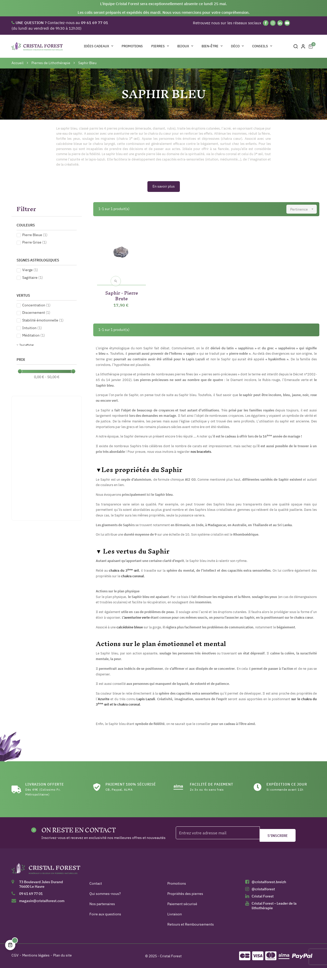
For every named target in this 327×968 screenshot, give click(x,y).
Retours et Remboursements (190, 924)
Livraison (174, 914)
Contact (95, 883)
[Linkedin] (280, 23)
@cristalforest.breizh (269, 882)
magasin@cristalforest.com (41, 900)
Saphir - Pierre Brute (121, 295)
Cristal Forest (263, 896)
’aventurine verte (136, 617)
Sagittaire (32, 277)
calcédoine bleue (129, 627)
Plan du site (62, 955)
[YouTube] (287, 23)
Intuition (32, 328)
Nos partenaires (102, 904)
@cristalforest (263, 889)
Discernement (36, 312)
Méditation (33, 335)
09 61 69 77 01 (31, 893)
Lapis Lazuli (145, 699)
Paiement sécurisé (182, 904)
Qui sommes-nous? (105, 893)
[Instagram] (273, 23)
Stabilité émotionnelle (43, 320)
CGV (15, 955)
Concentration (36, 305)
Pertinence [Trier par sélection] (303, 209)
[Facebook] (265, 23)
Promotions (176, 883)
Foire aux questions (105, 914)
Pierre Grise (34, 242)
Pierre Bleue (35, 235)
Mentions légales (36, 955)
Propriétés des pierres (185, 893)
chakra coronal (132, 576)
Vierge (30, 270)
